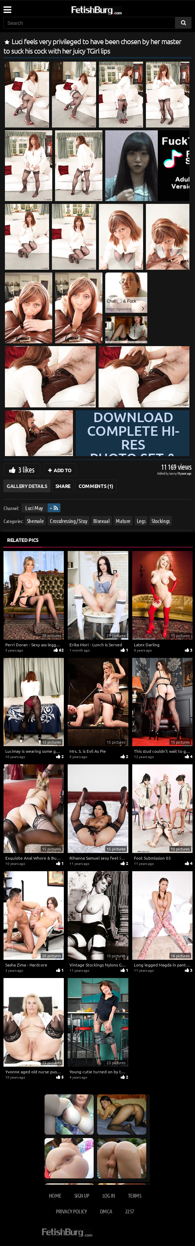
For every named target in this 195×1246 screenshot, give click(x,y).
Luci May (34, 507)
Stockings (161, 520)
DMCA (106, 1211)
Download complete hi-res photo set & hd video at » (133, 451)
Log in (108, 1195)
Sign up (81, 1195)
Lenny (173, 473)
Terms (134, 1195)
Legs (141, 520)
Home (55, 1195)
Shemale (35, 520)
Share (62, 486)
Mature (123, 520)
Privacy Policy (71, 1211)
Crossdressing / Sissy (68, 520)
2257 (129, 1211)
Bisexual (101, 520)
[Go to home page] (110, 9)
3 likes (26, 469)
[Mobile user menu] (7, 7)
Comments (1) (96, 486)
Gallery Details (27, 486)
